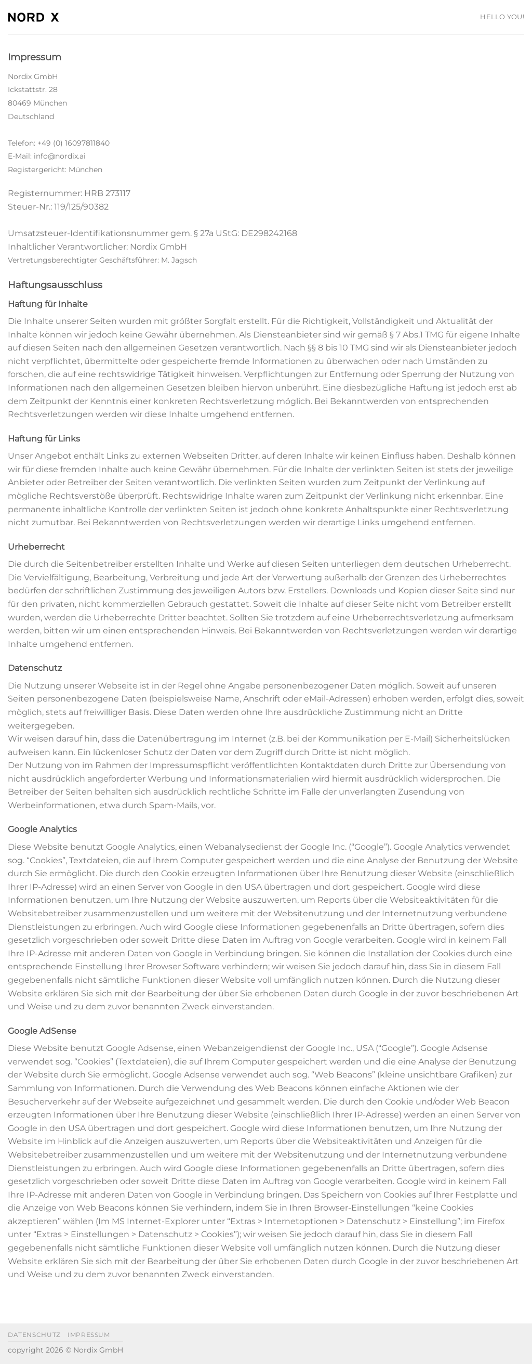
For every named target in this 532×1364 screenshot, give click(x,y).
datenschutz (34, 1335)
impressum (89, 1335)
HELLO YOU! (502, 17)
